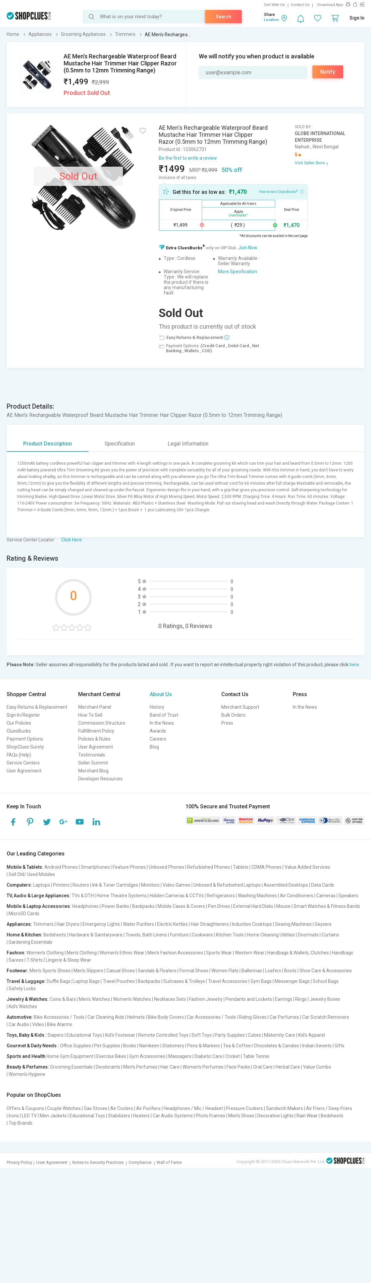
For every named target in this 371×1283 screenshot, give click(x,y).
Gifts (339, 1045)
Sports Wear (219, 952)
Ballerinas (251, 970)
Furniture (179, 934)
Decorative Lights (275, 1115)
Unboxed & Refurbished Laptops (227, 885)
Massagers (179, 1056)
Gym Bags (261, 981)
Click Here (71, 539)
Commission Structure (101, 723)
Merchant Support (240, 707)
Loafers (273, 970)
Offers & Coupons (25, 1108)
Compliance (140, 1162)
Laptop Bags (87, 981)
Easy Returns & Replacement (37, 707)
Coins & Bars (63, 999)
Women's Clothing (45, 952)
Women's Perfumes (203, 1067)
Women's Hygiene (27, 1074)
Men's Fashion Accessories (175, 952)
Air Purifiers (148, 1108)
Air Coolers (121, 1108)
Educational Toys (84, 1035)
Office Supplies (75, 1045)
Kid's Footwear (120, 1035)
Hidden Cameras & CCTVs (177, 895)
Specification (120, 444)
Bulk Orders (233, 715)
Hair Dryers (68, 924)
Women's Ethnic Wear (122, 952)
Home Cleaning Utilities (271, 934)
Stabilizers (119, 1115)
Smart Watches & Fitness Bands (326, 906)
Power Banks (115, 906)
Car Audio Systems (173, 1115)
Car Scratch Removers (325, 1017)
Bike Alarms (59, 1024)
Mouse (283, 906)
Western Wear (249, 952)
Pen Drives (219, 906)
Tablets (240, 867)
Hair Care (170, 1067)
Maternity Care (279, 1035)
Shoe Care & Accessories (325, 970)
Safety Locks (22, 988)
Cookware (202, 934)
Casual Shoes (120, 970)
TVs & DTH (83, 895)
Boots (290, 970)
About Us (161, 694)
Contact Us (300, 5)
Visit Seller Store (310, 163)
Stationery (173, 1045)
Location (271, 20)
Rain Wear (307, 1115)
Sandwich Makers (284, 1108)
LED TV (29, 1115)
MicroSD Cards (24, 913)
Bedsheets (54, 934)
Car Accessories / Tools (211, 1017)
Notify (327, 72)
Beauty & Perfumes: (28, 1067)
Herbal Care (288, 1067)
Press (227, 723)
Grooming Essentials (71, 1067)
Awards (158, 731)
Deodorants (108, 1067)
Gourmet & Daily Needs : (33, 1045)
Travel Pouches (119, 981)
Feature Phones (129, 867)
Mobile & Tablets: (25, 867)
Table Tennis (256, 1056)
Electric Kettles (172, 924)
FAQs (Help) (19, 755)
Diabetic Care (208, 1056)
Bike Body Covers (166, 1017)
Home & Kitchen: (24, 934)
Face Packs (238, 1067)
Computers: (19, 885)
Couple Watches (64, 1108)
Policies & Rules (94, 739)
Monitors (150, 885)
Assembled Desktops (286, 885)
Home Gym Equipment (69, 1056)
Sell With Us (274, 5)
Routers (81, 885)
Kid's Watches (23, 1006)
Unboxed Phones (166, 867)
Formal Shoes (194, 970)
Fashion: (16, 952)
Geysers (323, 924)
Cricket (232, 1056)
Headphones (85, 906)
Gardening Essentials (30, 942)
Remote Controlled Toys (163, 1035)
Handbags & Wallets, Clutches (298, 952)
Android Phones (61, 867)
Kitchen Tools (230, 934)
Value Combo (317, 1067)
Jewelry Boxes (325, 999)
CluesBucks (19, 731)
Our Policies (19, 723)
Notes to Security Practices (98, 1162)
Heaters (141, 1115)
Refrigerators (221, 895)
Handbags (342, 952)
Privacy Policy (19, 1162)
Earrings (283, 999)
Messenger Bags (292, 981)
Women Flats (224, 970)
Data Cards (322, 885)
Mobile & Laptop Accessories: (39, 906)
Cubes (254, 1035)
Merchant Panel (94, 707)
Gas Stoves (95, 1108)
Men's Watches (94, 999)
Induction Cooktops (252, 924)
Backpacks (143, 906)
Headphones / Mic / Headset (193, 1108)
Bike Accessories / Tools (59, 1017)
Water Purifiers (138, 924)
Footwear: (17, 970)
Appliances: (19, 924)
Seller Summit (93, 762)
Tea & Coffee (237, 1045)
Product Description (47, 444)
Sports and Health (26, 1056)
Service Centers (23, 762)
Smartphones (95, 867)
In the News (162, 723)
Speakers (348, 895)
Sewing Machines (293, 924)
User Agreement (24, 770)
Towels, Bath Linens (146, 934)
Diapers (56, 1035)
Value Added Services (307, 867)
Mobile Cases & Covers (181, 906)
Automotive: (20, 1017)
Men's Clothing (82, 952)
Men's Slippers (88, 970)
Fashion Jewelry (206, 999)
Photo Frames (210, 1115)
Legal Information (188, 444)
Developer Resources (100, 778)
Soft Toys (201, 1035)
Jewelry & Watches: (28, 999)
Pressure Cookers (244, 1108)
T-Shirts (34, 960)
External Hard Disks (253, 906)
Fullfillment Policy (96, 731)
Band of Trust (164, 715)
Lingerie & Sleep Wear (68, 960)
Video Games (176, 885)
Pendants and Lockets (249, 999)
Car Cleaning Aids (105, 1017)
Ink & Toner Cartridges (115, 885)
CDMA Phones (266, 867)
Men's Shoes (241, 1115)
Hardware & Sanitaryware (96, 934)
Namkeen (149, 1045)
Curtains (330, 934)
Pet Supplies (107, 1045)
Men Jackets (53, 1115)
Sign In (356, 18)
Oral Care (263, 1067)
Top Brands (20, 1123)
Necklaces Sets (170, 999)
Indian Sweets (317, 1045)
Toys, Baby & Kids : (27, 1035)
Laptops (41, 885)
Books (129, 1045)
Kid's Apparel (311, 1035)
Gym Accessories (147, 1056)
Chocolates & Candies (276, 1045)
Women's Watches (132, 999)
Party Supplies (230, 1035)
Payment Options (25, 739)
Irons (14, 1115)
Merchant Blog (93, 770)
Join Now (247, 247)
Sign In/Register (23, 715)
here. (354, 664)
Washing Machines (257, 895)
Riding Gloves (253, 1017)
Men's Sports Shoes (50, 970)
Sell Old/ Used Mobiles (32, 874)
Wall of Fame (169, 1162)
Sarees (16, 960)
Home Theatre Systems (122, 895)
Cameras (326, 895)
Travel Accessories (227, 981)
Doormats (308, 934)
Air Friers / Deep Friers (329, 1108)
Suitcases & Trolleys (184, 981)
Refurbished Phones (208, 867)
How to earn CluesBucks (281, 191)
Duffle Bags (59, 981)
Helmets (136, 1017)
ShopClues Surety (25, 747)
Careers (158, 739)
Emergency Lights (101, 924)
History (157, 707)
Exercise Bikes (111, 1056)
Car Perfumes (284, 1017)
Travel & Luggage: (26, 981)
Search (223, 16)
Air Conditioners (296, 895)
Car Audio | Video (26, 1024)
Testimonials (91, 755)
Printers (61, 885)
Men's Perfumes (140, 1067)
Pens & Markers (203, 1045)
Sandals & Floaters (157, 970)
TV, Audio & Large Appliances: (39, 895)
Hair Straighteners (210, 924)
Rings (301, 999)
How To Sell (90, 715)
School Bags (326, 981)
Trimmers (43, 924)
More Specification (237, 271)
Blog (154, 747)
